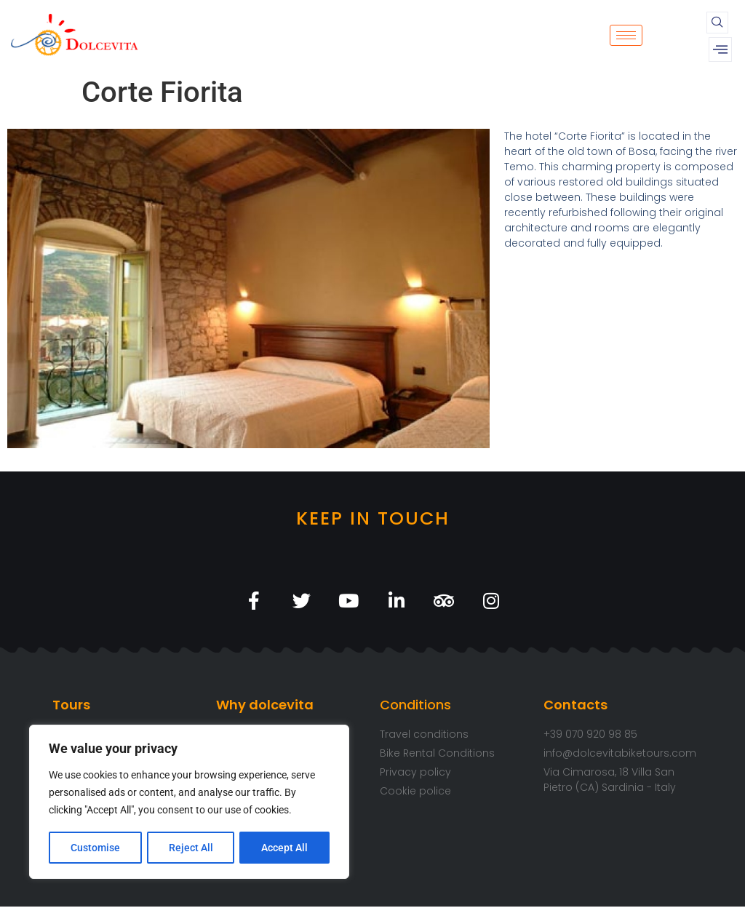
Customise (95, 847)
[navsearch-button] (717, 22)
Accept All (285, 847)
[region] (189, 802)
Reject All (191, 847)
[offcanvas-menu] (720, 49)
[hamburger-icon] (626, 35)
